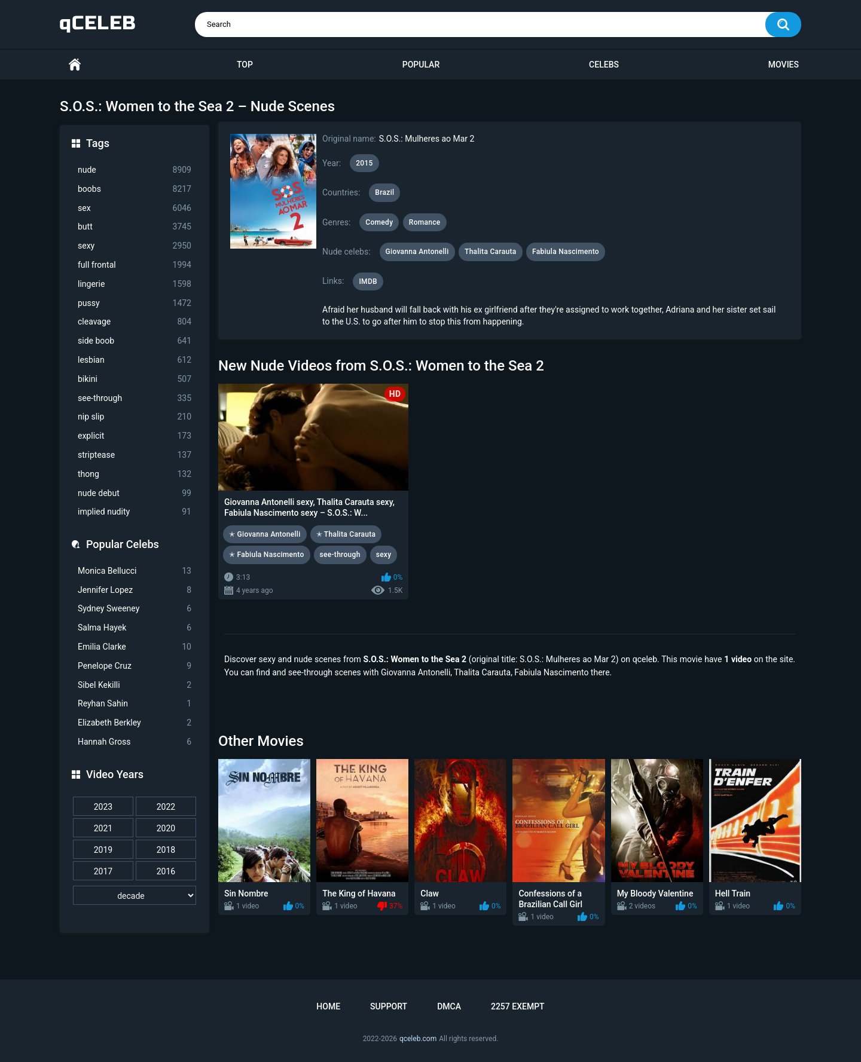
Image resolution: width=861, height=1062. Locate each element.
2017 (103, 871)
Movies (783, 64)
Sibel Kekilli (134, 685)
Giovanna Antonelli (417, 251)
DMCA (449, 1006)
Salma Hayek (134, 628)
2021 (103, 828)
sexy (134, 246)
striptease (134, 455)
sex (134, 208)
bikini (134, 379)
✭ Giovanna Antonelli (265, 534)
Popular (420, 64)
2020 (166, 828)
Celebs (604, 64)
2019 (103, 850)
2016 (166, 871)
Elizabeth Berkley (134, 723)
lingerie (134, 284)
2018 (166, 850)
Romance (425, 222)
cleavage (134, 322)
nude (134, 170)
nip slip (134, 417)
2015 (364, 163)
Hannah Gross (134, 742)
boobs (134, 189)
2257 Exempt (518, 1006)
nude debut (134, 493)
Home (75, 65)
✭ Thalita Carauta (346, 534)
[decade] (134, 895)
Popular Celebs (122, 544)
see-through (134, 398)
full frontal (134, 265)
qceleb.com (417, 1039)
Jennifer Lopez (134, 590)
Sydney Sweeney (134, 609)
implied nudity (134, 512)
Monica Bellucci (134, 571)
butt (134, 227)
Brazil (384, 192)
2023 (103, 807)
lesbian (134, 360)
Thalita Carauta (490, 251)
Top (245, 64)
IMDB (368, 281)
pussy (134, 303)
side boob (134, 341)
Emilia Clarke (134, 647)
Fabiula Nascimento (565, 251)
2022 (166, 807)
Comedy (379, 222)
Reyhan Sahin (134, 704)
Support (388, 1006)
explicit (134, 436)
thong (134, 474)
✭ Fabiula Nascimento (266, 554)
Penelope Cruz (134, 666)
